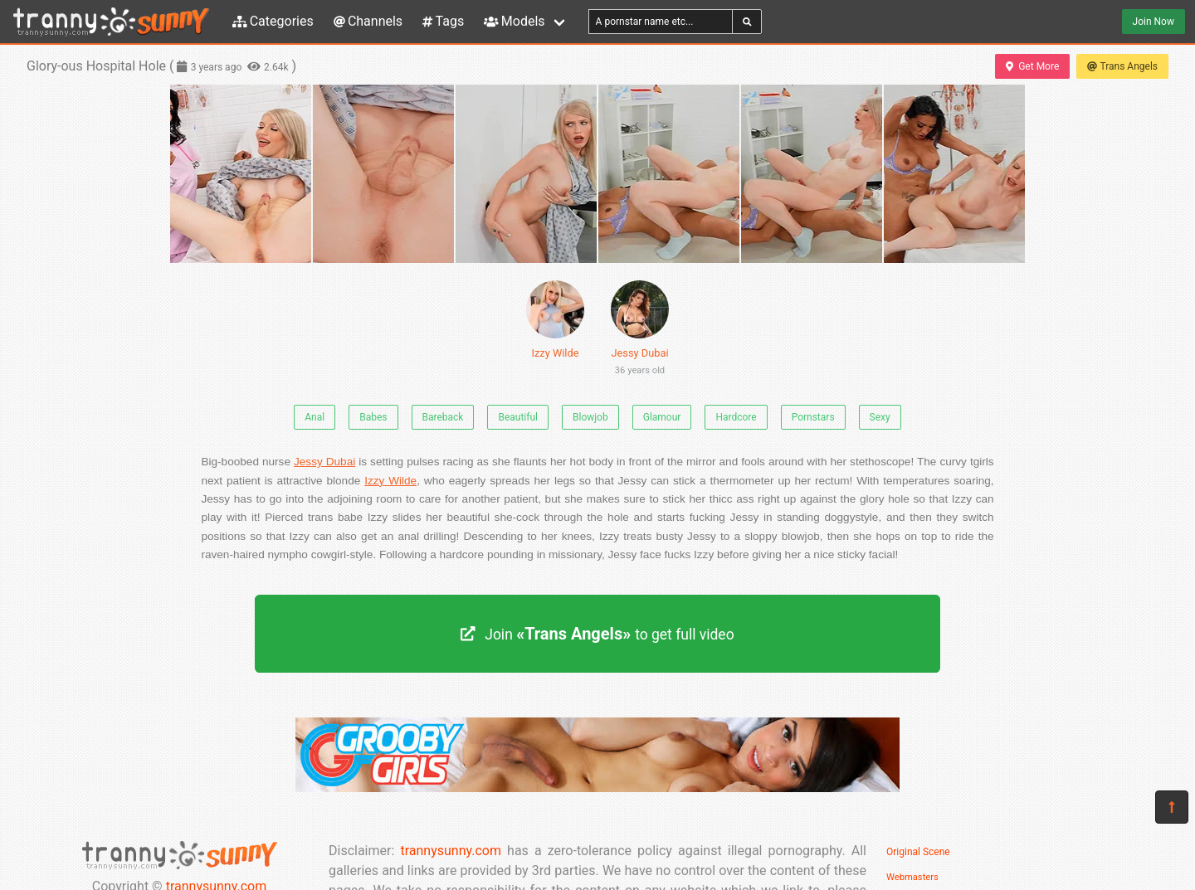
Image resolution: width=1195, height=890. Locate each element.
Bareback (443, 417)
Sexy (880, 417)
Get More (1032, 66)
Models (514, 21)
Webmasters (912, 877)
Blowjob (590, 417)
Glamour (662, 417)
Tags (443, 21)
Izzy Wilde (555, 319)
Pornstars (813, 417)
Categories (273, 21)
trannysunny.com (450, 850)
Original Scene (918, 852)
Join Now (1153, 21)
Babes (373, 417)
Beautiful (518, 417)
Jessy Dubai (640, 331)
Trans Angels (1122, 66)
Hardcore (735, 417)
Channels (368, 21)
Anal (314, 417)
